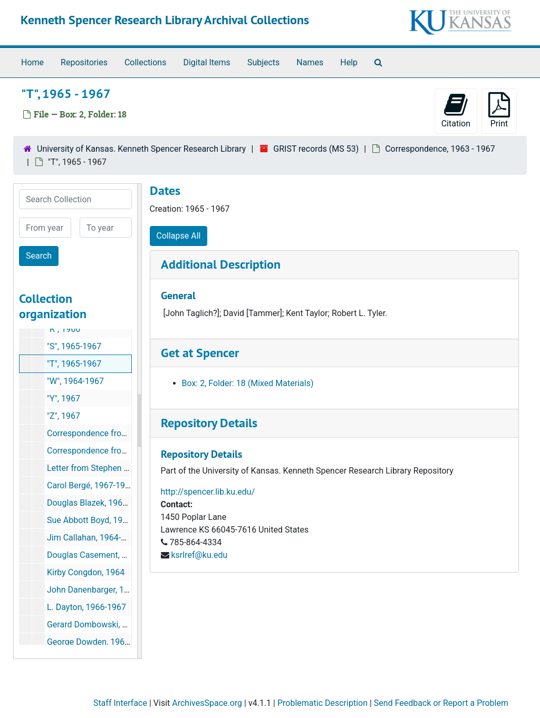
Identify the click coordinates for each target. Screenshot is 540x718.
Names (309, 62)
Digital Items (206, 62)
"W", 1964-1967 (75, 381)
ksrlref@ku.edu (199, 555)
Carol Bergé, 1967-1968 (90, 485)
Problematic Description (322, 703)
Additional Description (221, 264)
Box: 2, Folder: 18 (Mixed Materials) (248, 383)
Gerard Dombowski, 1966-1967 (104, 624)
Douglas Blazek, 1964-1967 (98, 503)
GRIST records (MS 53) (316, 149)
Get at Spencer (200, 353)
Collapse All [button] (179, 236)
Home (32, 62)
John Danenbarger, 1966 (92, 590)
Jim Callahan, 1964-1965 (93, 538)
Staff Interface (120, 703)
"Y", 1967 (63, 399)
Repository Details (209, 423)
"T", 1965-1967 (74, 364)
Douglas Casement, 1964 (94, 555)
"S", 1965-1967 (74, 346)
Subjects (263, 62)
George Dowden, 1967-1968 (99, 642)
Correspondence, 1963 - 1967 (440, 149)
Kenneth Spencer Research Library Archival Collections (165, 20)
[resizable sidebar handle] (139, 421)
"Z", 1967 (63, 416)
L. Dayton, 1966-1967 (86, 607)
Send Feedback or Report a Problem (441, 703)
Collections (145, 62)
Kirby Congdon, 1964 (85, 572)
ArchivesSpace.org (207, 703)
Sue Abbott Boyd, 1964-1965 (100, 520)
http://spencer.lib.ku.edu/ (208, 492)
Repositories (84, 62)
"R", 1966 (63, 329)
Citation (455, 110)
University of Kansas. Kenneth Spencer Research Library (141, 149)
